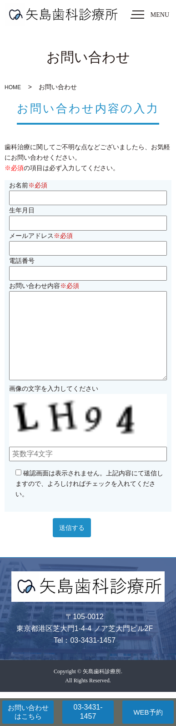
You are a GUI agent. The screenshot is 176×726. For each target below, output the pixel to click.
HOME (13, 87)
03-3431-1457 (87, 712)
